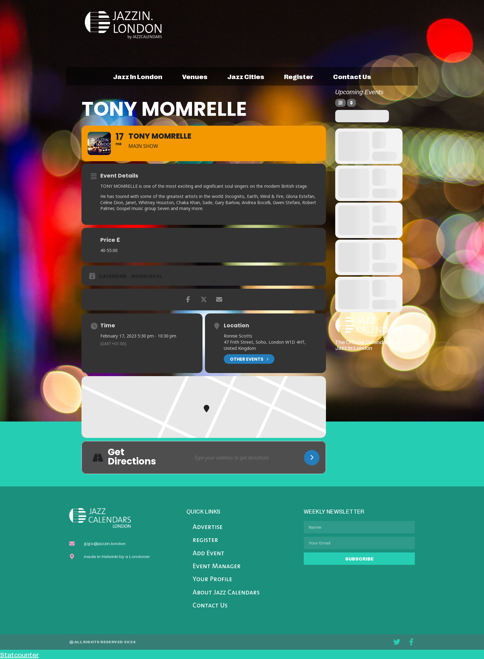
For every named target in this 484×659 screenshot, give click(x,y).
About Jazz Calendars (226, 592)
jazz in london (137, 76)
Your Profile (212, 579)
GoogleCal (146, 276)
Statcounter (19, 654)
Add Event (208, 553)
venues (194, 76)
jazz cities (245, 76)
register (298, 76)
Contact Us (210, 605)
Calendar (112, 276)
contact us (352, 76)
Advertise (208, 527)
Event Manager (217, 566)
